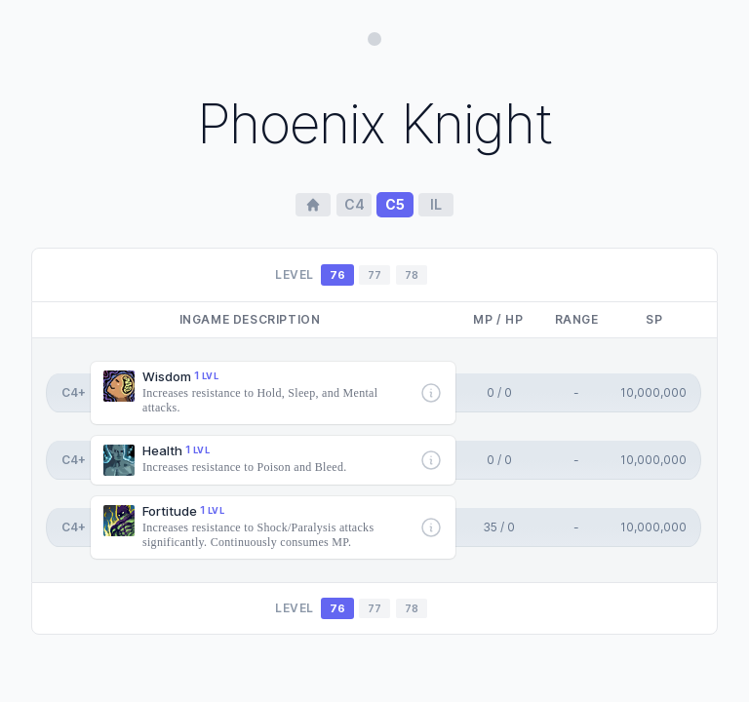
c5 (395, 204)
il (436, 204)
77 (374, 275)
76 (337, 275)
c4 (354, 204)
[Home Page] (313, 204)
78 (411, 275)
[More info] (431, 393)
